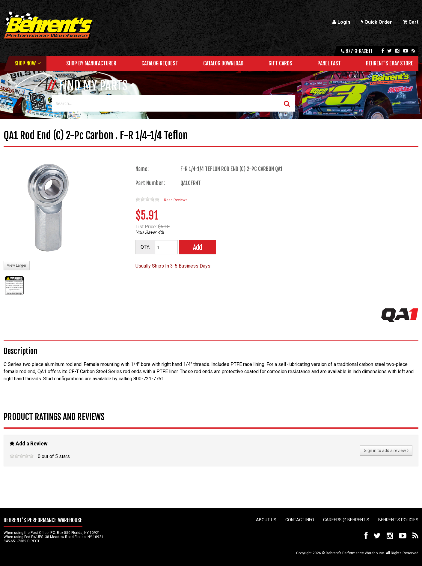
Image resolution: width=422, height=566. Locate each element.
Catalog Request (159, 63)
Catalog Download (223, 63)
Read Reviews (175, 200)
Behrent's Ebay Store (389, 63)
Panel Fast (329, 63)
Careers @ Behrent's (346, 519)
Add (197, 247)
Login (341, 22)
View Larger (16, 265)
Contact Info (299, 519)
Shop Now (25, 63)
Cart (410, 22)
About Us (266, 519)
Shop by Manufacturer (91, 63)
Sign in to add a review (386, 450)
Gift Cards (280, 63)
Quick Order (376, 22)
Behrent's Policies (398, 519)
